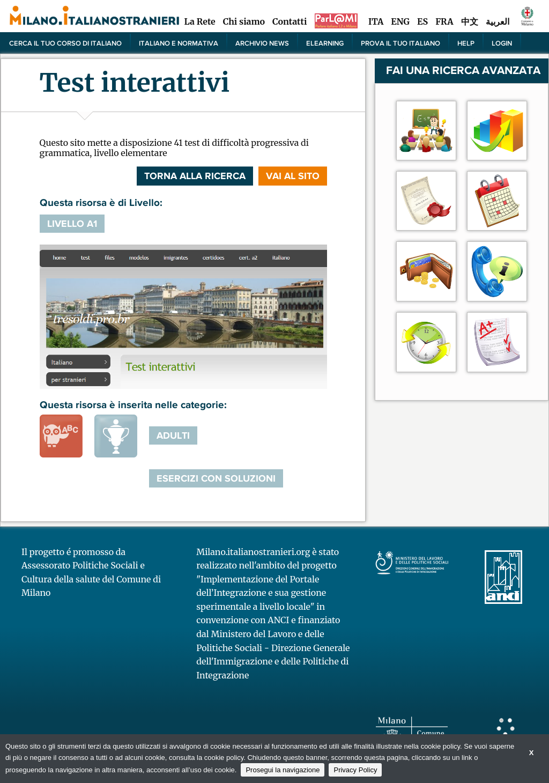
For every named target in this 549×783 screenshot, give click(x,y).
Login (502, 43)
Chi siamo (244, 21)
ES (422, 21)
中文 (469, 21)
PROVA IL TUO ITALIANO (400, 43)
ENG (400, 21)
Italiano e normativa (178, 43)
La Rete (199, 21)
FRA (444, 21)
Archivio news (262, 43)
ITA (375, 21)
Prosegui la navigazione (283, 770)
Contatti (289, 21)
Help (465, 43)
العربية (497, 21)
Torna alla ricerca (195, 176)
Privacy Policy (355, 770)
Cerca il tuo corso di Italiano (65, 43)
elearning (325, 43)
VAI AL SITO (293, 176)
